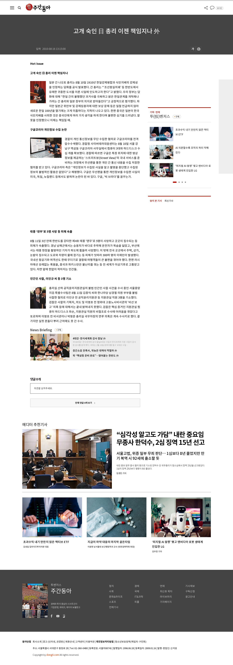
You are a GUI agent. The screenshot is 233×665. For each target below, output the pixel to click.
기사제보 (190, 586)
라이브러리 (166, 596)
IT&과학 (138, 596)
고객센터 (80, 641)
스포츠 (112, 601)
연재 (162, 586)
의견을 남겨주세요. (43, 388)
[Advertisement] (77, 203)
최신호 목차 (166, 591)
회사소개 (37, 641)
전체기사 (113, 607)
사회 (111, 591)
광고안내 (190, 596)
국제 (136, 591)
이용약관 (90, 641)
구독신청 (190, 591)
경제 (136, 586)
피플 (136, 601)
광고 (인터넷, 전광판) (53, 641)
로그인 (219, 8)
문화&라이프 (116, 596)
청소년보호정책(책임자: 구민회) (130, 641)
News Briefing (41, 330)
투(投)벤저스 (160, 116)
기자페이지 (166, 601)
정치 (111, 586)
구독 (59, 330)
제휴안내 (69, 641)
